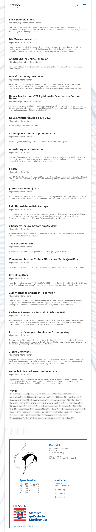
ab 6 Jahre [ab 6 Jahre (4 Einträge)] (69, 394)
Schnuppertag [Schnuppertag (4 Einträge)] (16, 415)
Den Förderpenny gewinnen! (26, 76)
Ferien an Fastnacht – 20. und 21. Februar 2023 (37, 312)
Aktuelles (13, 22)
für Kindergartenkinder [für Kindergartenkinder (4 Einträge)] (50, 406)
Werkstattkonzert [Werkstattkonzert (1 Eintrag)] (38, 418)
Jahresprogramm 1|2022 (24, 188)
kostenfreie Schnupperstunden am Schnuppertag (39, 332)
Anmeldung (60, 489)
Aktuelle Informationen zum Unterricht (33, 371)
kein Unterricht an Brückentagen (29, 206)
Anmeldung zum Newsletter (26, 149)
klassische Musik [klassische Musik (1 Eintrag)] (41, 409)
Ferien (13, 168)
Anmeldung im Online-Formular (28, 58)
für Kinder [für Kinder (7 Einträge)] (32, 406)
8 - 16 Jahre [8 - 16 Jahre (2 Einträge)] (42, 394)
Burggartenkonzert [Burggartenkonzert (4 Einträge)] (39, 400)
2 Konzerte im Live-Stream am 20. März (33, 226)
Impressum (60, 493)
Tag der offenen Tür (21, 243)
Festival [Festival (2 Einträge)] (24, 403)
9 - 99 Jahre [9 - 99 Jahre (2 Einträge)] (56, 394)
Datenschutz (60, 497)
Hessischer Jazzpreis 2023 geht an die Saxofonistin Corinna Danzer (44, 97)
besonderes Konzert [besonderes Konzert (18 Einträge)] (19, 400)
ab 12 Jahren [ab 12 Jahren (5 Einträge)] (16, 397)
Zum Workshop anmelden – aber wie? (32, 292)
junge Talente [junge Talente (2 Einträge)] (25, 409)
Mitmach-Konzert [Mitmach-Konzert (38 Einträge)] (31, 412)
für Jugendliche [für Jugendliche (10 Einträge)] (17, 406)
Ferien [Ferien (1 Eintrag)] (13, 403)
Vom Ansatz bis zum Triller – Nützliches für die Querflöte (43, 259)
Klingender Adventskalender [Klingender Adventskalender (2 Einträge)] (73, 409)
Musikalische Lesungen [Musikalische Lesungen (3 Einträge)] (62, 412)
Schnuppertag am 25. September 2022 (32, 133)
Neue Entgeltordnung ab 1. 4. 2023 (30, 117)
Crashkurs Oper (18, 275)
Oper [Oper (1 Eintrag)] (78, 412)
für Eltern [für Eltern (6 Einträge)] (35, 403)
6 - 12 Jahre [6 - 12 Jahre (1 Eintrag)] (15, 394)
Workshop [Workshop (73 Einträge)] (68, 418)
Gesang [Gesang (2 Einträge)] (66, 406)
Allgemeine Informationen (29, 22)
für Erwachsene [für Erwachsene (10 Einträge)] (74, 403)
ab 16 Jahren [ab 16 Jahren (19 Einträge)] (60, 397)
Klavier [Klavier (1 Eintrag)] (55, 409)
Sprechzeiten (28, 480)
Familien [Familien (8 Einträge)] (76, 400)
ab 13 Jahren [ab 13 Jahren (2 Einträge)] (30, 397)
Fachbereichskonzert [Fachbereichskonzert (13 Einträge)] (60, 400)
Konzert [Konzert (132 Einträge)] (15, 412)
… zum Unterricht (20, 351)
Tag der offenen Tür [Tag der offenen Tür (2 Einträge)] (19, 418)
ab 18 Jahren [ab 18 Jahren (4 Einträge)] (75, 397)
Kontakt (54, 445)
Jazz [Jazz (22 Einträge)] (13, 409)
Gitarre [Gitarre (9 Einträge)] (77, 406)
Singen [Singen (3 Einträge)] (63, 415)
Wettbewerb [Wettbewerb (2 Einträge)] (54, 418)
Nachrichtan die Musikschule (63, 484)
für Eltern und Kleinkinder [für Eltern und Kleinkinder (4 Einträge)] (53, 403)
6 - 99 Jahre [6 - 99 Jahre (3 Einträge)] (29, 394)
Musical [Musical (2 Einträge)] (46, 412)
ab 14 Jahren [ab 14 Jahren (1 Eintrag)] (45, 397)
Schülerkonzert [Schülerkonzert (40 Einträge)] (49, 415)
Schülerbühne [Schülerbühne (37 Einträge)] (33, 415)
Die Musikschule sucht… (23, 39)
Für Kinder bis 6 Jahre (22, 19)
